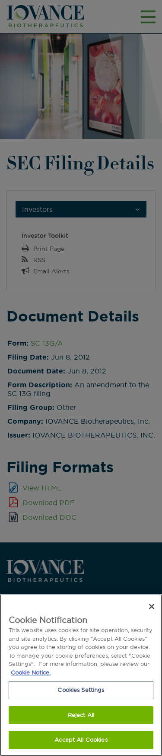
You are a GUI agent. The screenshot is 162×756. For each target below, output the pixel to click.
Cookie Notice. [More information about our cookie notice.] (31, 672)
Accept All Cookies (80, 740)
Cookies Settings (80, 690)
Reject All (81, 715)
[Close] (151, 606)
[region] (81, 675)
